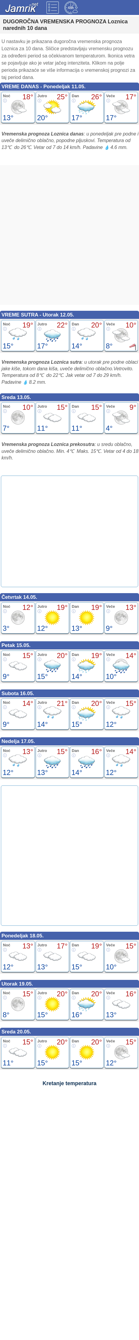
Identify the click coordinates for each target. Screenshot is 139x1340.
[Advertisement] (69, 235)
